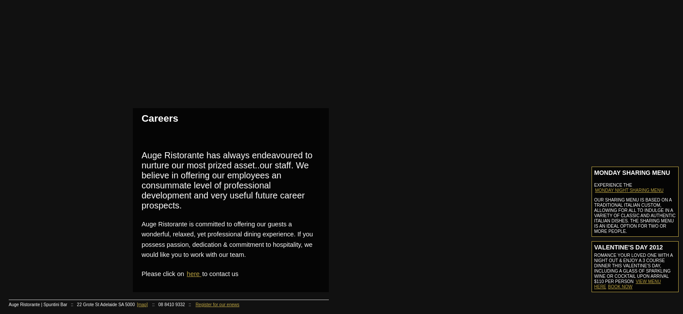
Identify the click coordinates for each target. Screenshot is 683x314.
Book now (620, 286)
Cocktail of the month (59, 271)
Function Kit (59, 204)
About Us (55, 39)
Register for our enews (218, 304)
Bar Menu (59, 138)
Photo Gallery (59, 82)
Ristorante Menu (59, 171)
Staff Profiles (59, 60)
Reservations (55, 94)
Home (55, 27)
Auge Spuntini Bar (55, 127)
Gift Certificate (55, 226)
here (194, 273)
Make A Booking (59, 115)
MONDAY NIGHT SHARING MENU (629, 190)
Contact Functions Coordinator (59, 215)
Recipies (55, 249)
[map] (142, 304)
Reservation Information (59, 104)
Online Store (55, 237)
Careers (55, 282)
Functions (55, 193)
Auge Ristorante (55, 160)
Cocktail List (59, 148)
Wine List (59, 182)
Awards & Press (59, 71)
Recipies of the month (59, 260)
